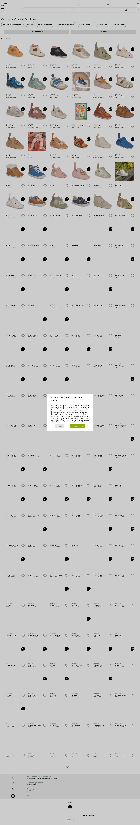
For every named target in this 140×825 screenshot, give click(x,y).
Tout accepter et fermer (77, 426)
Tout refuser (59, 426)
